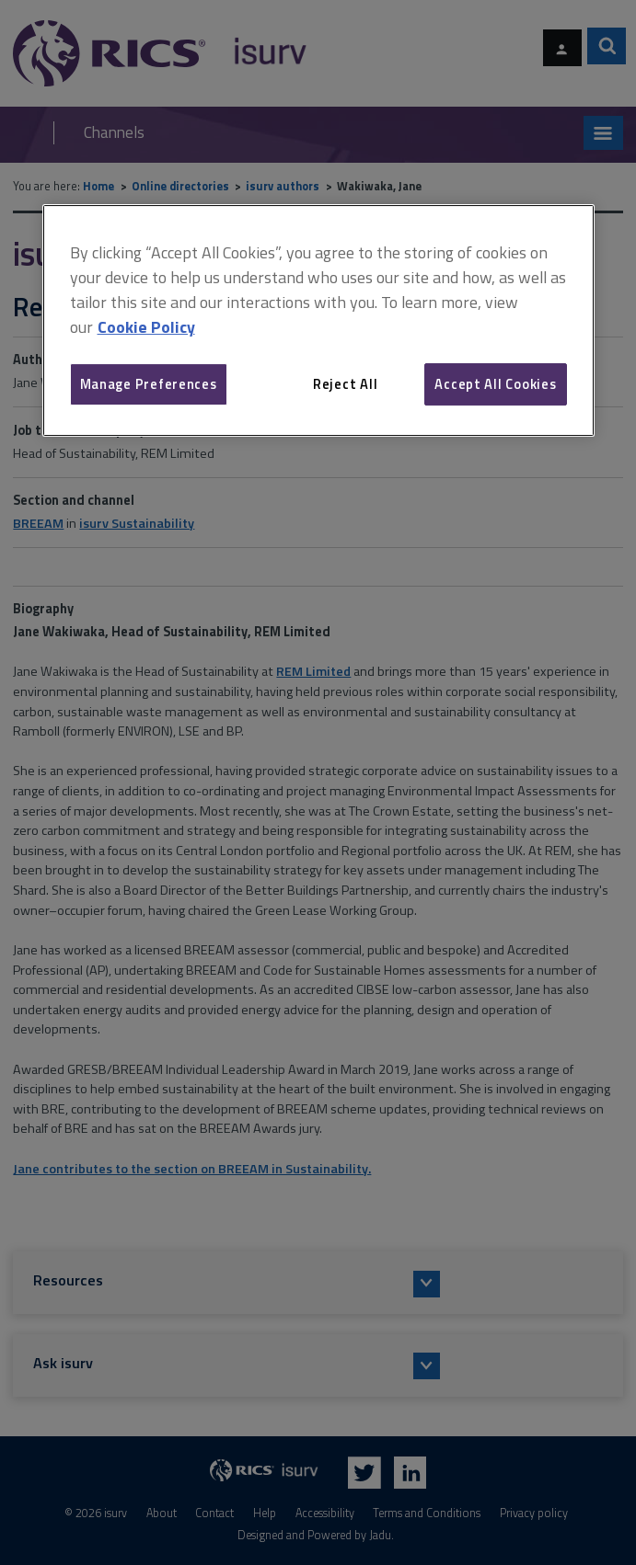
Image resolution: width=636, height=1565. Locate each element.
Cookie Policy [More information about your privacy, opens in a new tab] (146, 326)
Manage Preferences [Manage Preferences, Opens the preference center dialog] (148, 383)
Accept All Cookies (495, 383)
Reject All (345, 383)
